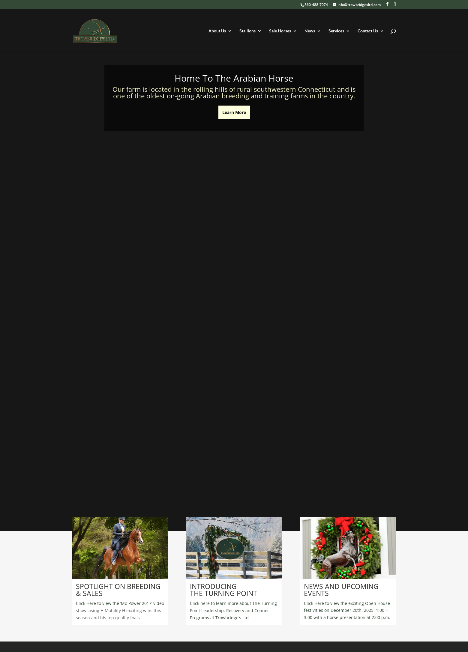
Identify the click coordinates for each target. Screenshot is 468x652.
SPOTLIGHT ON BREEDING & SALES (118, 590)
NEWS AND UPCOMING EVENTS (341, 590)
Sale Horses (280, 31)
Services (336, 31)
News (309, 31)
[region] (120, 548)
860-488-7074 (316, 4)
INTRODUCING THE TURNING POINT (223, 590)
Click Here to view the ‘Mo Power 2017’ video (120, 603)
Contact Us (368, 31)
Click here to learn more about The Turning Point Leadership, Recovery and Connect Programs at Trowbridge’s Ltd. (233, 610)
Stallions (247, 31)
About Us (217, 31)
